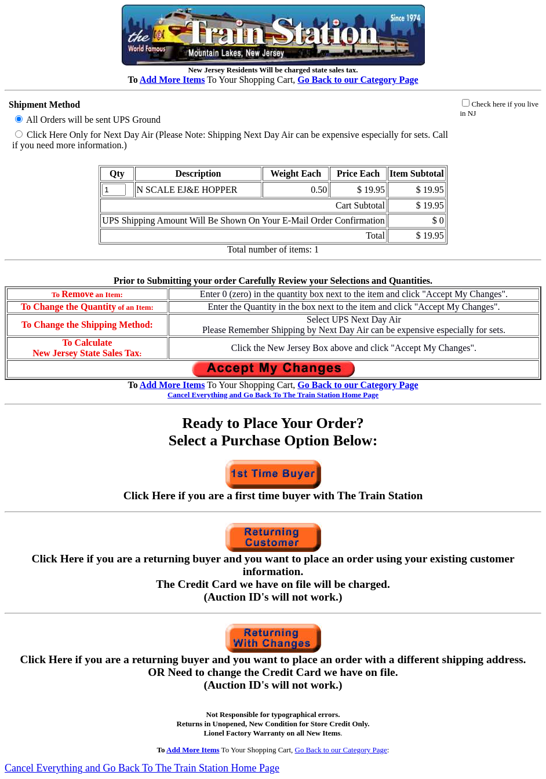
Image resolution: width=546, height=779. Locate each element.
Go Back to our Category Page (341, 749)
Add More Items (172, 80)
